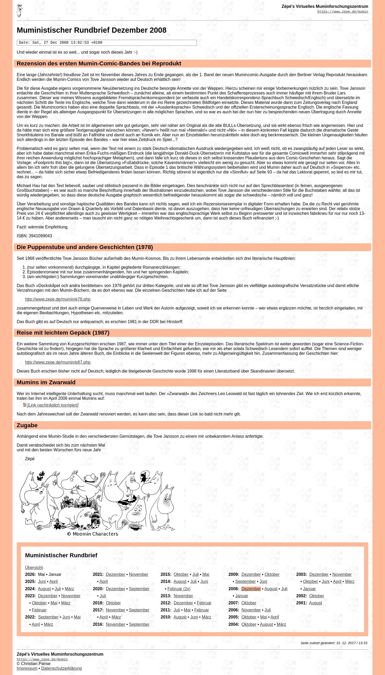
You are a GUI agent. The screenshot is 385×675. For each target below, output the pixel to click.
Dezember (48, 596)
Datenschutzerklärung (61, 668)
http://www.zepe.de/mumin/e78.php (57, 299)
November (71, 596)
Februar (39, 610)
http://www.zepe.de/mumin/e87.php (57, 362)
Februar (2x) (179, 589)
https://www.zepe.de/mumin (342, 11)
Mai (53, 603)
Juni (42, 581)
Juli (58, 589)
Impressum (27, 668)
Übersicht (34, 567)
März (69, 589)
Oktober (39, 603)
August (44, 589)
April (53, 581)
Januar (241, 596)
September (48, 617)
